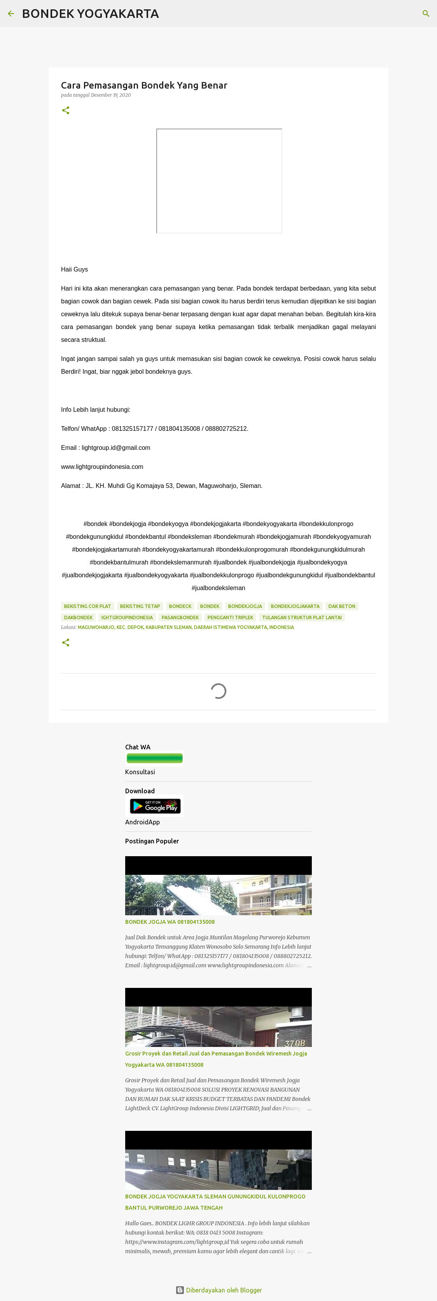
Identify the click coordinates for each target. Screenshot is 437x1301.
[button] (65, 111)
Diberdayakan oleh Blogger (218, 1290)
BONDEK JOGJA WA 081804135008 (170, 922)
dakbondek (78, 617)
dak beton (342, 606)
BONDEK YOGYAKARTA (90, 13)
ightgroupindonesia (127, 617)
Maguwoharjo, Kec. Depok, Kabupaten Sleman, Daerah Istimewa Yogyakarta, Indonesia (186, 627)
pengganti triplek (230, 617)
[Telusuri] (170, 13)
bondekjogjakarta (295, 606)
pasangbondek (180, 617)
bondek (209, 606)
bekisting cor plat (87, 606)
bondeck (180, 606)
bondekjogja (245, 606)
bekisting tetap (140, 606)
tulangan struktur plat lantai (302, 617)
